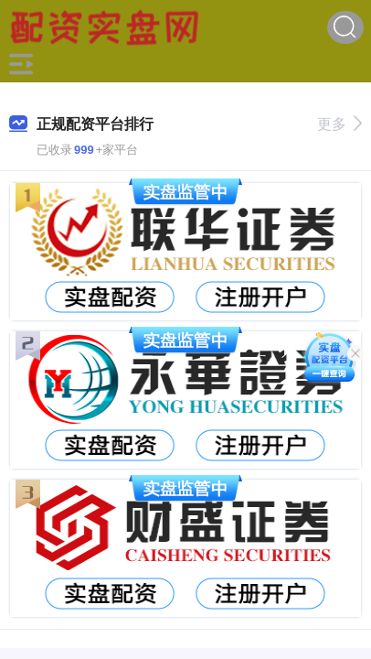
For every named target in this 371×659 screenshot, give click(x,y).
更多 (339, 124)
